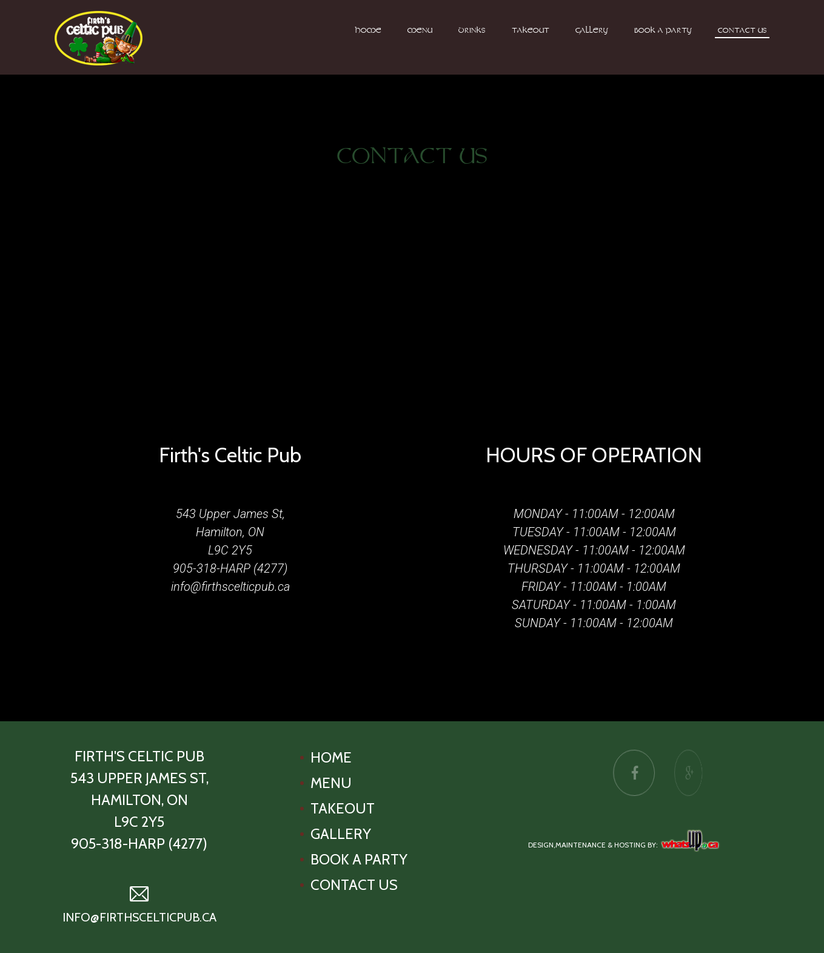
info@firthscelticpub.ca (230, 586)
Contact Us (742, 31)
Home (368, 31)
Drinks (472, 31)
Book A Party (663, 31)
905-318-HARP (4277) (230, 568)
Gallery (591, 31)
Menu (419, 31)
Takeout (530, 31)
